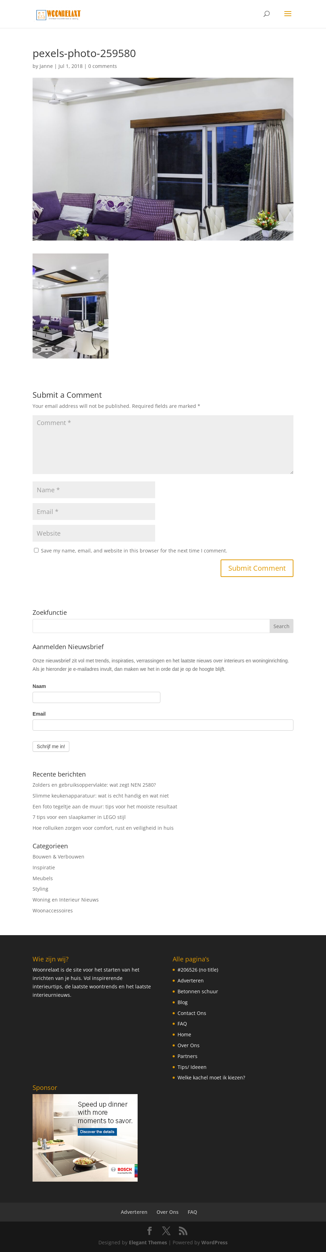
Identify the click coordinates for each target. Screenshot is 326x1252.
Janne (46, 66)
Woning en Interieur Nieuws (66, 899)
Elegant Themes (148, 1242)
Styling (40, 888)
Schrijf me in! (51, 746)
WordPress (214, 1242)
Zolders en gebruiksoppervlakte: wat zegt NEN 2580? (94, 784)
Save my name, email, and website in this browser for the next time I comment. (134, 550)
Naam (39, 686)
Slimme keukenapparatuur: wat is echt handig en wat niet (101, 795)
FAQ (182, 1023)
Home (184, 1034)
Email (39, 714)
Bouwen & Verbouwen (58, 856)
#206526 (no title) (198, 969)
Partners (187, 1056)
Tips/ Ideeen (192, 1067)
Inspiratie (44, 867)
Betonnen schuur (198, 991)
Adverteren (191, 980)
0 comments (102, 66)
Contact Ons (192, 1013)
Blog (183, 1002)
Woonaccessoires (53, 910)
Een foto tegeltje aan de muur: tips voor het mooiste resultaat (105, 806)
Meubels (43, 878)
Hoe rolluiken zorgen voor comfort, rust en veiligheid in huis (103, 828)
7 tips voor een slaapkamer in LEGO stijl (79, 817)
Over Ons (189, 1045)
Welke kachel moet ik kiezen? (211, 1077)
